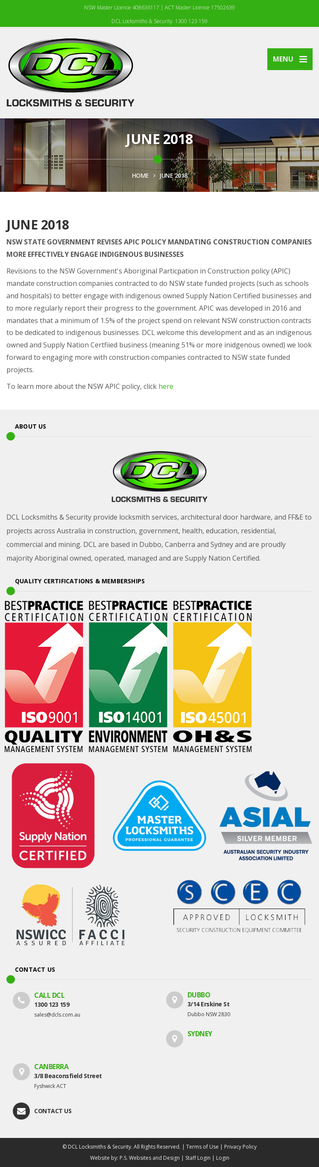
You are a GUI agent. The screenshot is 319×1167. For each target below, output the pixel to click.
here (166, 386)
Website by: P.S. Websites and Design (135, 1157)
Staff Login (198, 1157)
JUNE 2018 (173, 175)
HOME (140, 175)
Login (222, 1157)
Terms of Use (202, 1146)
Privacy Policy (240, 1146)
